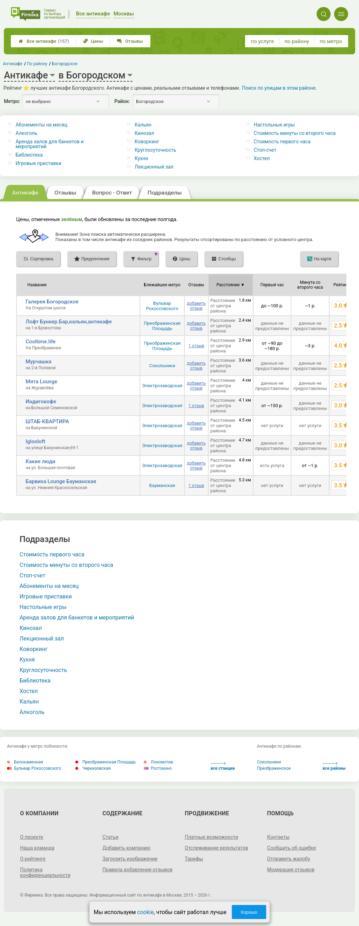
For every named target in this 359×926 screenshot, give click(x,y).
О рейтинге (33, 859)
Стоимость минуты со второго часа (295, 133)
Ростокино (158, 768)
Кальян (143, 124)
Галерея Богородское (52, 302)
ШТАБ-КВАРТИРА (47, 421)
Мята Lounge (41, 381)
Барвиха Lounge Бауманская (61, 481)
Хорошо (249, 912)
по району (296, 41)
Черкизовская (92, 768)
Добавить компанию (126, 848)
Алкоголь (26, 133)
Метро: (12, 101)
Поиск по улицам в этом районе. (279, 88)
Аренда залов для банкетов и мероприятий (49, 144)
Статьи (110, 837)
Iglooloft (35, 441)
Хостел (262, 158)
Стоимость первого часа (282, 141)
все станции (223, 766)
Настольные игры (274, 124)
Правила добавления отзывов (137, 869)
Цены (93, 41)
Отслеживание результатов (216, 848)
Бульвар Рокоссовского (162, 306)
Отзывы (130, 41)
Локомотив (158, 762)
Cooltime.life (41, 341)
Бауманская (162, 485)
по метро (331, 41)
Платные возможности (211, 837)
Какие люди (40, 461)
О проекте (31, 837)
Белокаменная (25, 762)
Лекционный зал (154, 166)
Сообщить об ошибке (291, 848)
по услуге (262, 41)
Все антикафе (44, 41)
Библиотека (28, 154)
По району (37, 63)
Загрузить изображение (129, 859)
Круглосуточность (155, 150)
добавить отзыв (196, 306)
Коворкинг (147, 141)
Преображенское (274, 768)
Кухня (141, 158)
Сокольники (162, 365)
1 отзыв (196, 345)
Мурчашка (39, 361)
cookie (145, 912)
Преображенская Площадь (162, 326)
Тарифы (194, 859)
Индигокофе (41, 401)
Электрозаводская (162, 385)
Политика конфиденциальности (45, 872)
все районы (334, 766)
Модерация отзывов (290, 869)
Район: (122, 101)
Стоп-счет (265, 150)
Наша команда (37, 848)
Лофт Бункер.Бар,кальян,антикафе (69, 321)
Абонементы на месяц (41, 124)
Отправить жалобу (288, 859)
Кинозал (144, 133)
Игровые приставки (38, 163)
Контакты (278, 837)
